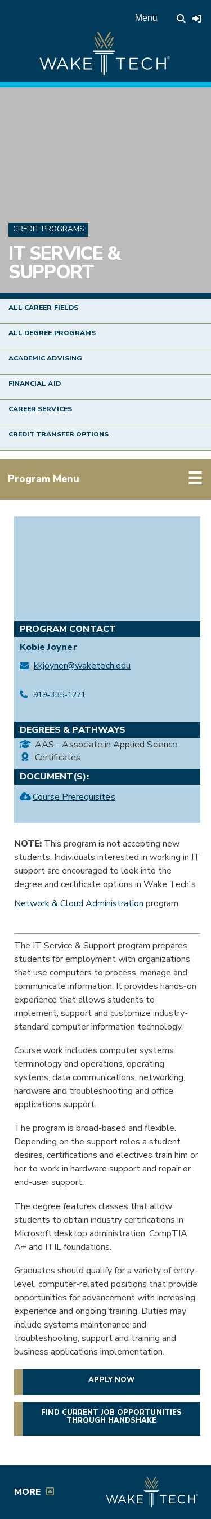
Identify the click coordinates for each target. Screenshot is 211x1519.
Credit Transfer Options (58, 434)
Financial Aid (34, 383)
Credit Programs (48, 229)
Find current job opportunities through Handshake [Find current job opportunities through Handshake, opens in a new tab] (120, 1416)
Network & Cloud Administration (78, 903)
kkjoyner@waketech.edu (82, 666)
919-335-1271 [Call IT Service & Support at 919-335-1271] (59, 694)
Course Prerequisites (74, 796)
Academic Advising (45, 358)
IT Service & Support (64, 262)
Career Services (40, 408)
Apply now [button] (111, 1380)
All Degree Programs (52, 332)
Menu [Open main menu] (146, 18)
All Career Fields (43, 307)
